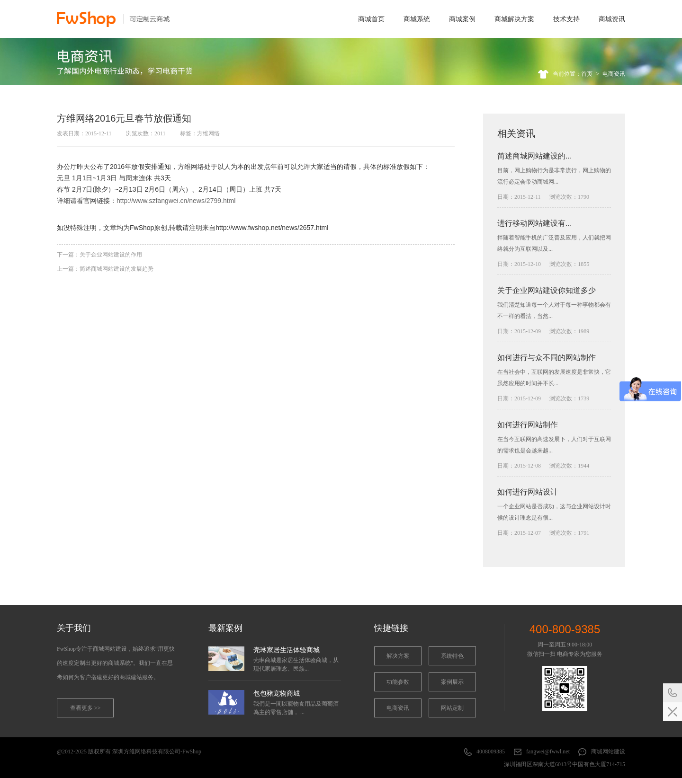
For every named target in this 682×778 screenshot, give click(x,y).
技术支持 (566, 19)
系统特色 (452, 656)
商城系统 (417, 19)
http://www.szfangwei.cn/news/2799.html (176, 200)
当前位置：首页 (572, 74)
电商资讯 (613, 74)
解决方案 (397, 656)
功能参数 (397, 682)
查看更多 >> (85, 708)
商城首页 (371, 19)
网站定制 (452, 708)
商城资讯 (612, 19)
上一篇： (105, 268)
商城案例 (462, 19)
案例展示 (452, 682)
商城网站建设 (608, 751)
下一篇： (99, 254)
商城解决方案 (514, 19)
